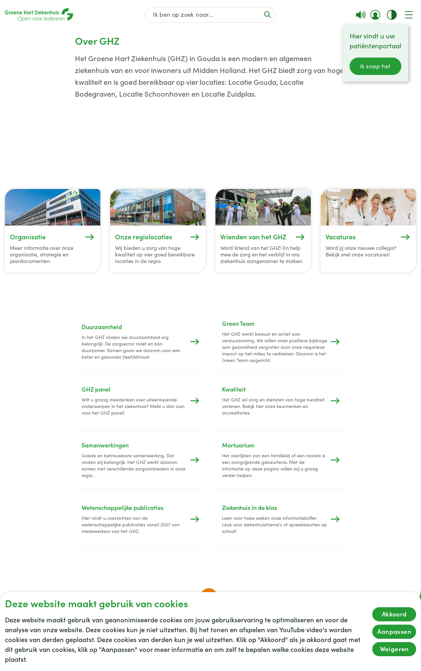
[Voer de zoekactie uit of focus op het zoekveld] (267, 14)
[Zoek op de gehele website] (210, 15)
